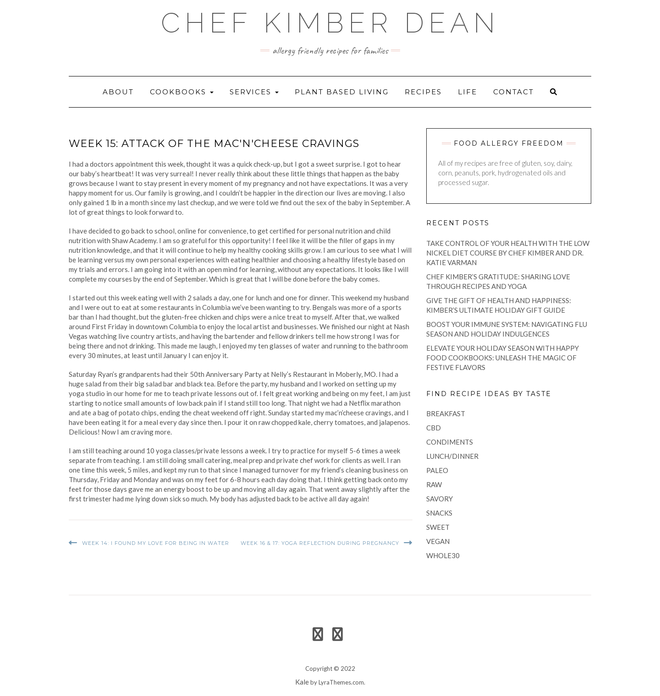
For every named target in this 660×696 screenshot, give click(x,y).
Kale (302, 682)
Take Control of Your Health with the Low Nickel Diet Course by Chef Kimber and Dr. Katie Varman (507, 252)
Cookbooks (182, 91)
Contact (513, 91)
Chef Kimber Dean (330, 23)
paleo (437, 470)
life (467, 91)
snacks (439, 513)
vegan (438, 541)
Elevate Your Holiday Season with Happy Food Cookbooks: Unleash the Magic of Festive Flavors (502, 357)
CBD (433, 428)
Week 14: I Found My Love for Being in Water (155, 543)
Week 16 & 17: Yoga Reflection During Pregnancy (320, 543)
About (118, 91)
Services (254, 91)
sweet (438, 527)
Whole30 (443, 555)
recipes (423, 91)
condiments (449, 442)
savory (439, 499)
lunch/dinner (452, 456)
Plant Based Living (342, 91)
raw (434, 484)
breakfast (445, 413)
